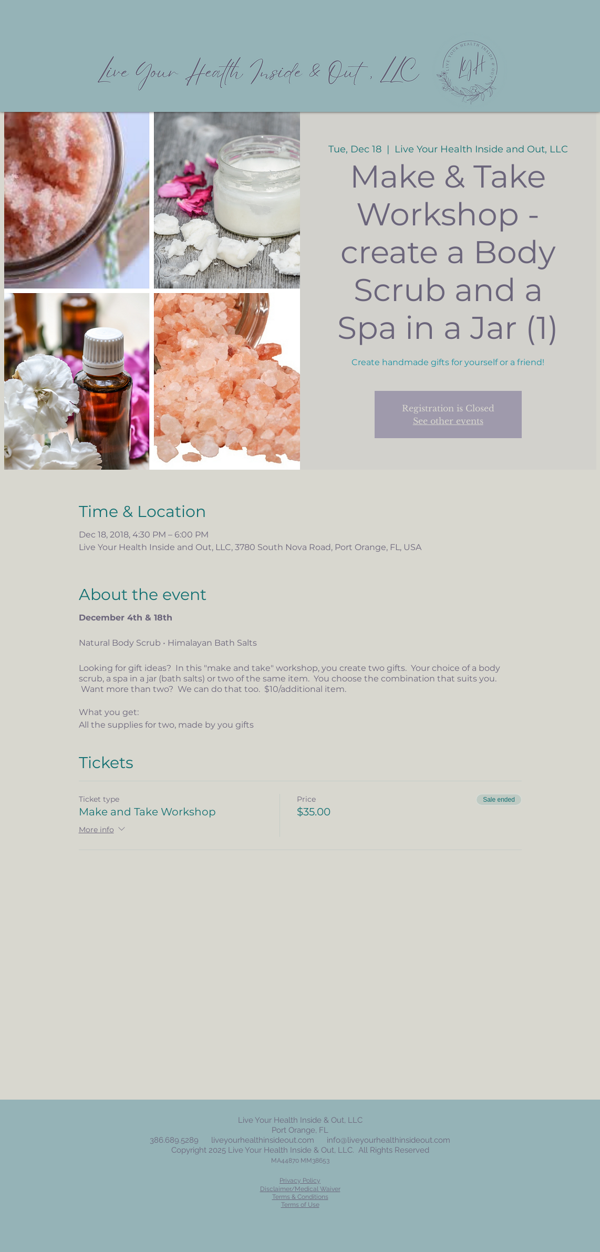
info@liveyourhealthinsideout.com (388, 1140)
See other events (448, 421)
